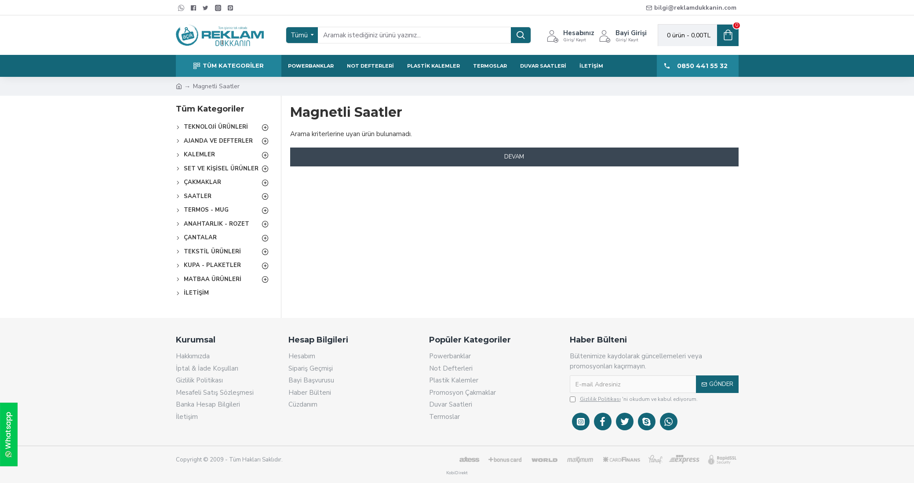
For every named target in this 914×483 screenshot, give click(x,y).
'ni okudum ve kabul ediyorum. (634, 399)
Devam (514, 157)
